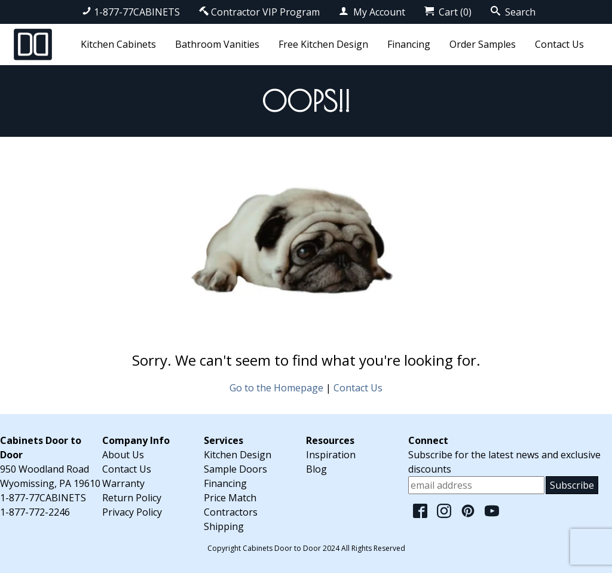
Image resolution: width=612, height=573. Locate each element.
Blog (316, 469)
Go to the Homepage (276, 387)
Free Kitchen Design (323, 44)
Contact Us (559, 44)
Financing (408, 44)
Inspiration (331, 454)
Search (513, 12)
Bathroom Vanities (217, 44)
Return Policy (131, 497)
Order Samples (482, 44)
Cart (448, 12)
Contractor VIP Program (259, 12)
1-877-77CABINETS (131, 12)
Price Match (230, 497)
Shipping (224, 526)
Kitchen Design (237, 454)
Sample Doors (235, 469)
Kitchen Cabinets (118, 44)
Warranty (123, 483)
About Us (123, 454)
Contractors (231, 512)
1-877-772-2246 (35, 512)
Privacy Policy (132, 512)
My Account (372, 12)
